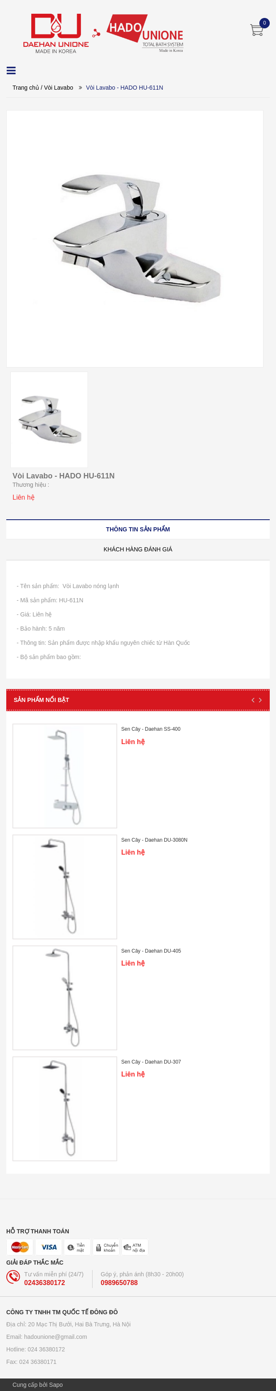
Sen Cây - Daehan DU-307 (151, 1062)
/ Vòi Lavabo (57, 87)
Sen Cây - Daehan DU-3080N (154, 840)
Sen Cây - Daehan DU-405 (151, 951)
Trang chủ (26, 87)
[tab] (138, 529)
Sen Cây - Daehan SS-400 (151, 729)
